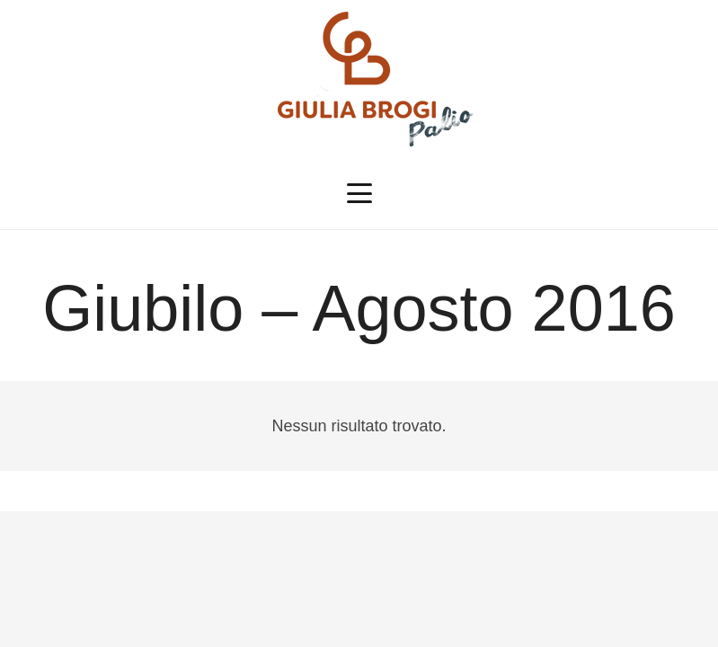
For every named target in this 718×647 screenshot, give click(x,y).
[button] (359, 193)
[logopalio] (359, 79)
